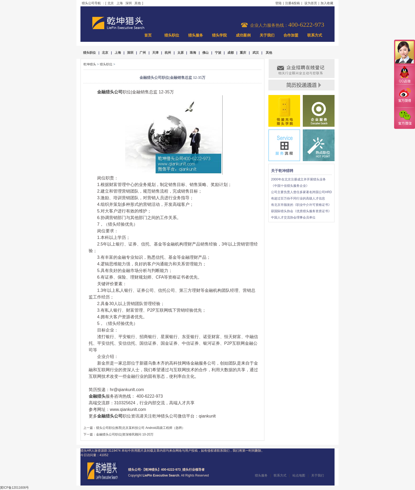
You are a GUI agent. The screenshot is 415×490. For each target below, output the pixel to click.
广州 (142, 53)
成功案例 (243, 35)
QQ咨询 (404, 75)
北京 (110, 3)
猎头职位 (171, 35)
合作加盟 (290, 35)
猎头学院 (219, 35)
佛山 (205, 53)
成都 (230, 53)
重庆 (243, 53)
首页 (148, 35)
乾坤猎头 (89, 64)
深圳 (128, 3)
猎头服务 (195, 35)
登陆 (278, 3)
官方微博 (404, 96)
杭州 (168, 53)
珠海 (193, 53)
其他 (137, 3)
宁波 (218, 53)
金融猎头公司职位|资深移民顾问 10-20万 (125, 434)
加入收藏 (327, 3)
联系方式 (314, 35)
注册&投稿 (292, 3)
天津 (155, 53)
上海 (119, 3)
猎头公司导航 (91, 3)
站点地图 (298, 475)
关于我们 (267, 35)
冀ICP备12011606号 (14, 487)
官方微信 (404, 118)
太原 (180, 53)
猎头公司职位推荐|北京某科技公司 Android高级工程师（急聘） (140, 428)
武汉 (255, 53)
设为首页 (310, 3)
